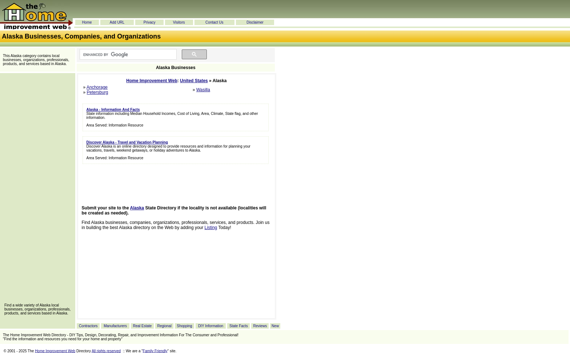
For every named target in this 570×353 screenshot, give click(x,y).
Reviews (260, 326)
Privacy (150, 22)
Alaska (137, 207)
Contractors (88, 326)
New (275, 326)
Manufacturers (115, 326)
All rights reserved (106, 351)
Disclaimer (255, 22)
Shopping (184, 326)
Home (87, 22)
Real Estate (142, 326)
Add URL (117, 22)
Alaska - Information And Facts (113, 110)
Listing (211, 227)
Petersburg (97, 92)
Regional (164, 326)
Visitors (179, 22)
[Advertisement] (37, 190)
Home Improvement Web (151, 80)
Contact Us (214, 22)
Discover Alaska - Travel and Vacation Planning (127, 142)
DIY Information (210, 326)
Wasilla (203, 89)
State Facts (238, 326)
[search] (127, 54)
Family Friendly (155, 351)
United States (194, 80)
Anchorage (97, 87)
